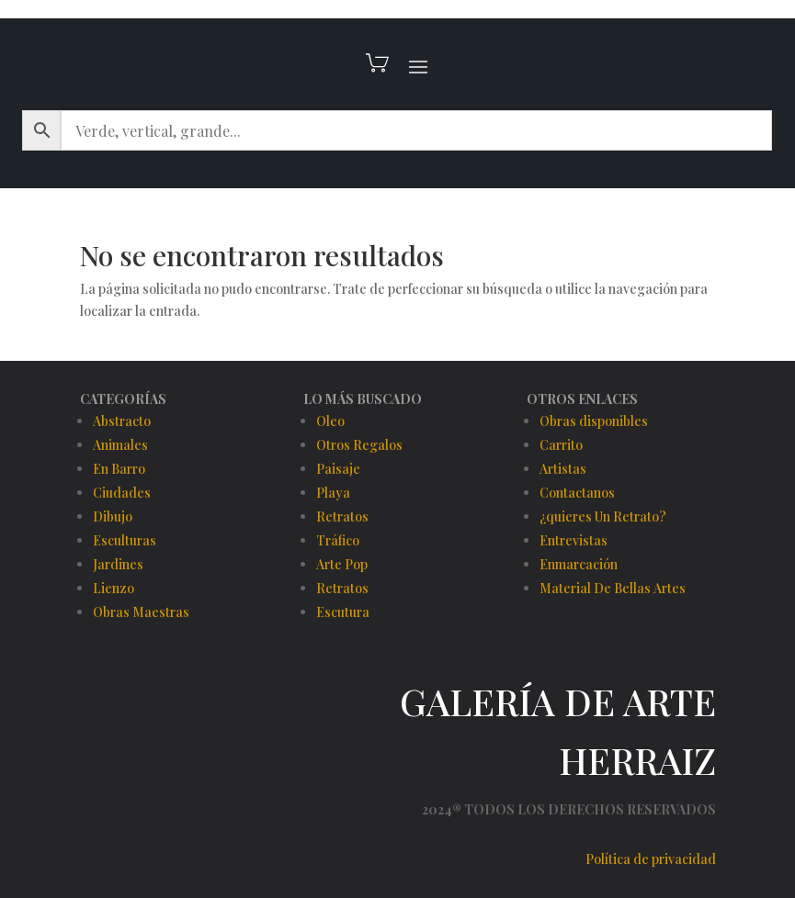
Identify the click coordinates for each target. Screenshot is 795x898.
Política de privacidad (650, 859)
